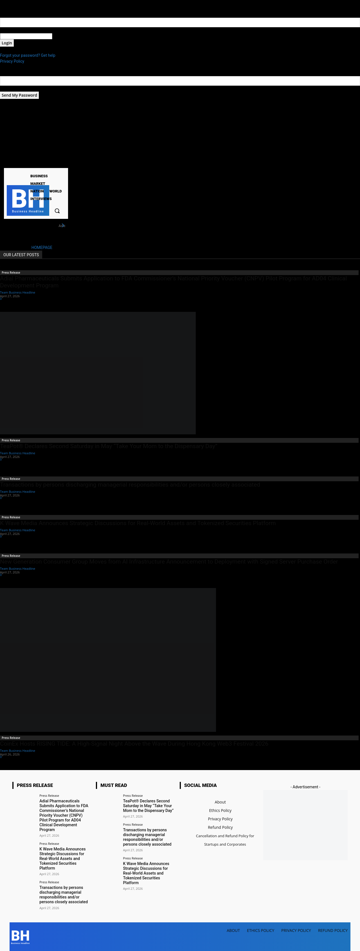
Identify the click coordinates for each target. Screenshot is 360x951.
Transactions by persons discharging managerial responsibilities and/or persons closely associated (130, 484)
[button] (57, 211)
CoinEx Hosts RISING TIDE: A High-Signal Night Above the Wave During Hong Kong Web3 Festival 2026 (134, 743)
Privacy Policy (12, 61)
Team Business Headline (17, 292)
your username (13, 30)
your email (9, 88)
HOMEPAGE (42, 247)
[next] (63, 225)
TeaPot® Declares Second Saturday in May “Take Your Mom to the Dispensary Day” (108, 446)
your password (65, 36)
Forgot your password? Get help (27, 55)
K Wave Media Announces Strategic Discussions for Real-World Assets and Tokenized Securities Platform (138, 523)
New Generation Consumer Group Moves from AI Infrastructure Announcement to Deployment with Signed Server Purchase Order (169, 561)
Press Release (11, 272)
